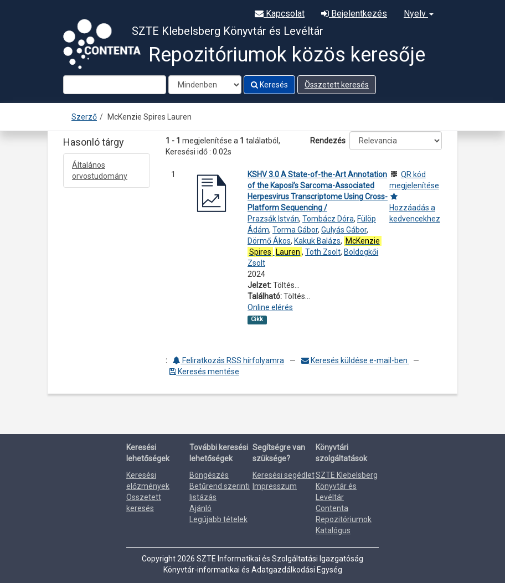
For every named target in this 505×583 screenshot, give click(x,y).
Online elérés (270, 307)
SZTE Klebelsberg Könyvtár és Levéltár (347, 486)
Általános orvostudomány (99, 170)
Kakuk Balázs (317, 240)
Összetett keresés (337, 84)
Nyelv (419, 13)
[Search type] (204, 84)
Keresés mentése (204, 371)
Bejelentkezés (354, 13)
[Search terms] (114, 84)
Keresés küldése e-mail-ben (355, 360)
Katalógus (333, 530)
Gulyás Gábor (344, 229)
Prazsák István (273, 218)
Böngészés (209, 475)
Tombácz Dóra (328, 218)
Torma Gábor (295, 229)
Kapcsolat (280, 13)
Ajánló (200, 508)
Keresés (269, 84)
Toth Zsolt (323, 251)
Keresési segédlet (283, 475)
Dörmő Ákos (269, 240)
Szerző (84, 116)
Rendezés (328, 140)
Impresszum (274, 486)
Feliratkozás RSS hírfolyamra (228, 360)
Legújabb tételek (218, 519)
